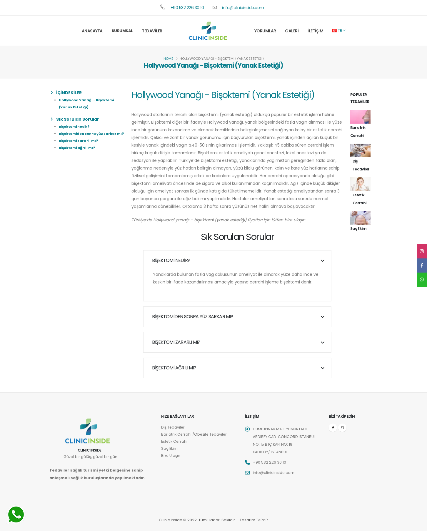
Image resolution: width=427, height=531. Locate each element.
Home (168, 58)
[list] (53, 93)
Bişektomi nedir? (74, 126)
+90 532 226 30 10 (187, 8)
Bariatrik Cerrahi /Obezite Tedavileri (195, 434)
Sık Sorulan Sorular (75, 119)
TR (339, 30)
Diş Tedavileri (173, 427)
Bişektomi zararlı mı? (78, 140)
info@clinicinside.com (243, 8)
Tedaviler (152, 31)
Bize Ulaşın (171, 455)
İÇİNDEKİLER (66, 93)
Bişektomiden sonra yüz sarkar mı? (91, 133)
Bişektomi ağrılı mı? (77, 147)
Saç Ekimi (170, 448)
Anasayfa (92, 31)
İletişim (315, 31)
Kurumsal (122, 31)
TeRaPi (262, 519)
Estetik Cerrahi (174, 441)
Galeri (291, 31)
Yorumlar (265, 31)
